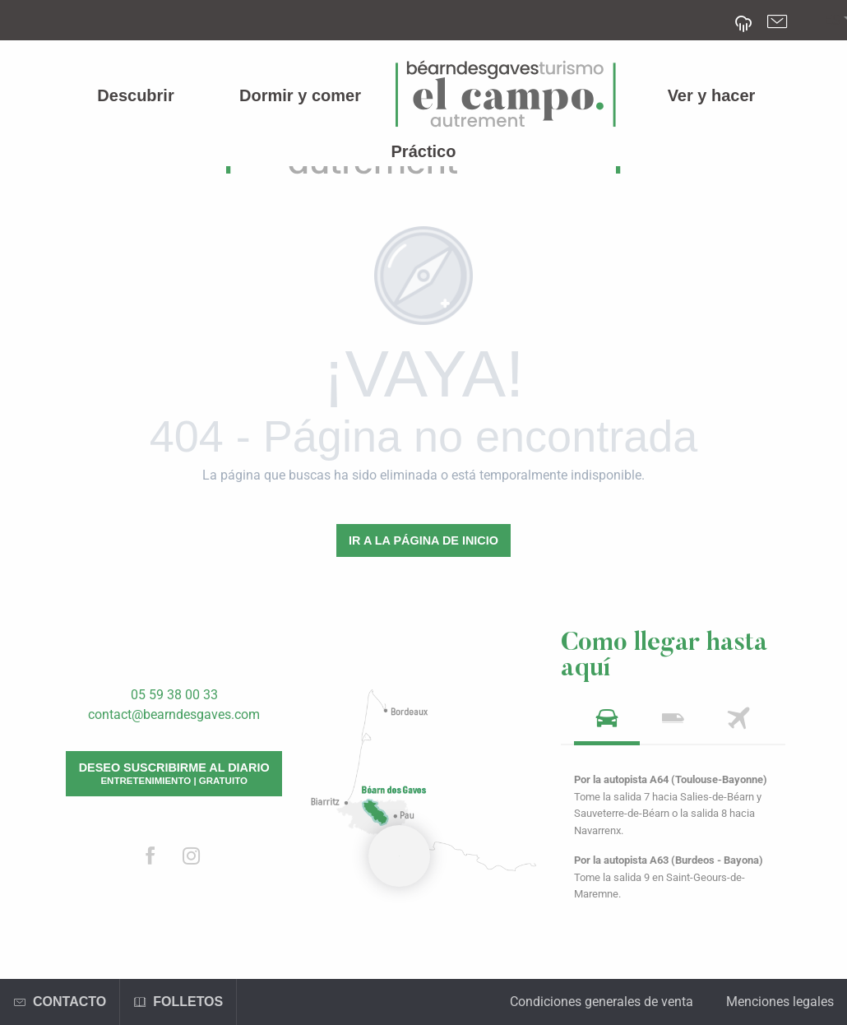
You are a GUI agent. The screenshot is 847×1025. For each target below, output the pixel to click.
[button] (832, 20)
